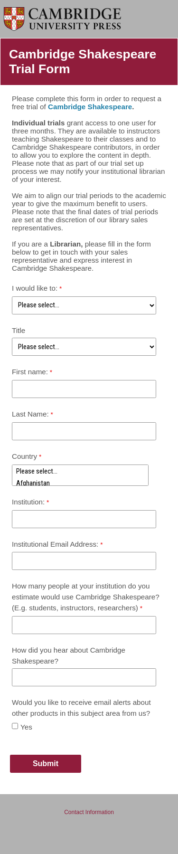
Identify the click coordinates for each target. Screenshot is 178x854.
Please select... (80, 471)
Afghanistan (80, 483)
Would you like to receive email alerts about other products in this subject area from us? (81, 707)
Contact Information (89, 812)
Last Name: (30, 414)
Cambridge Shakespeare (90, 107)
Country (24, 456)
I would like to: (34, 288)
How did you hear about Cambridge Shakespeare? (68, 655)
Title (18, 330)
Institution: (28, 502)
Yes (26, 727)
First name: (30, 372)
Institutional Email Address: (55, 544)
